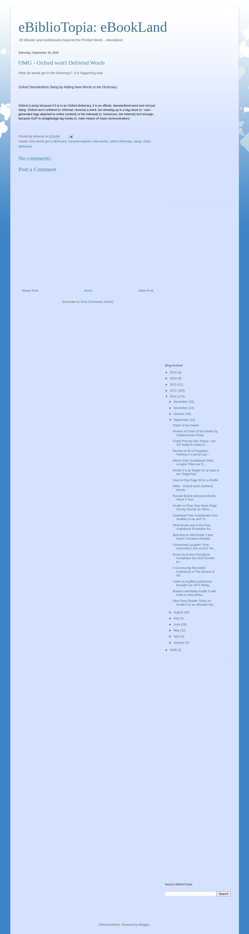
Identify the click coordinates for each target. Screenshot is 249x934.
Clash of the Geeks (186, 425)
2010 (174, 396)
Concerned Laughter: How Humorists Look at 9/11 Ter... (194, 546)
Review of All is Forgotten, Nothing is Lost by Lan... (191, 452)
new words (100, 141)
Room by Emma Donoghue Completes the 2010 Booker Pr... (194, 558)
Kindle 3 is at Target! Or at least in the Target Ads (196, 472)
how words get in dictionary (47, 141)
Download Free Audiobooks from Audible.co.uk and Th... (195, 517)
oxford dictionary (121, 141)
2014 (174, 378)
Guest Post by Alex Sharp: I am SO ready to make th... (194, 443)
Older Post (145, 290)
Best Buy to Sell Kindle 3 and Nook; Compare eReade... (193, 537)
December (181, 401)
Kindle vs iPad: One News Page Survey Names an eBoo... (195, 507)
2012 (174, 384)
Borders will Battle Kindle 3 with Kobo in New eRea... (194, 593)
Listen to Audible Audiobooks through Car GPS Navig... (192, 583)
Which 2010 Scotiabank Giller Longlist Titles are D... (193, 462)
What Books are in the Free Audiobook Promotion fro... (193, 527)
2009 (174, 650)
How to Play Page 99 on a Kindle (195, 480)
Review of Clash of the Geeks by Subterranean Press (195, 433)
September (181, 420)
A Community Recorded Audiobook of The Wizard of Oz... (193, 571)
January (179, 642)
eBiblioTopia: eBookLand (93, 27)
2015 (174, 372)
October (179, 414)
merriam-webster (79, 141)
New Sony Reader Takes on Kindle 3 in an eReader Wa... (194, 602)
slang (137, 141)
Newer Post (30, 290)
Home (88, 290)
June (177, 624)
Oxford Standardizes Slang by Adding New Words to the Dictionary (68, 87)
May (176, 630)
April (177, 636)
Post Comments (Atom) (97, 302)
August (178, 612)
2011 (174, 390)
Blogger (144, 924)
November (181, 408)
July (176, 618)
